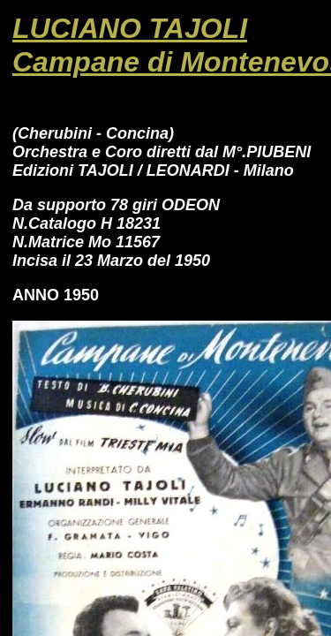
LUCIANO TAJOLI (129, 28)
